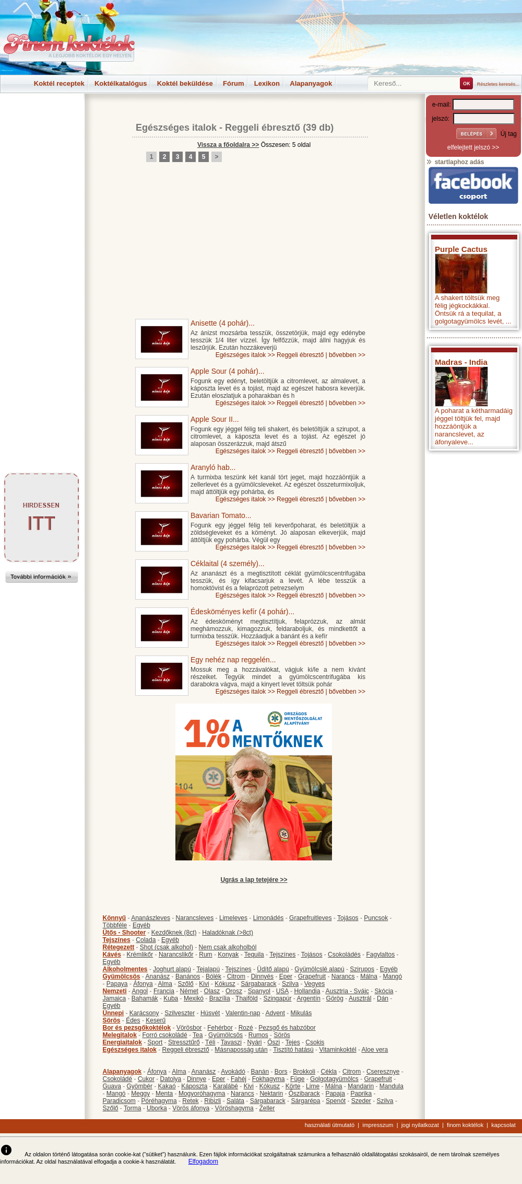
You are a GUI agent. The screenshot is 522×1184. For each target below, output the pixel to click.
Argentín (309, 998)
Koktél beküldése (185, 83)
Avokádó (233, 1071)
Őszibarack (304, 1093)
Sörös (112, 1020)
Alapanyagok (311, 83)
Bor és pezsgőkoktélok (137, 1027)
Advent (274, 1013)
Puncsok (376, 918)
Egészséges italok (176, 127)
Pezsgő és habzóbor (286, 1027)
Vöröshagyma (234, 1108)
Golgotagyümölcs (334, 1079)
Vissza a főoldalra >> (228, 144)
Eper (285, 976)
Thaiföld (246, 998)
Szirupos (362, 969)
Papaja (335, 1093)
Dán (382, 998)
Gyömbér (139, 1086)
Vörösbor (189, 1027)
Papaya (117, 983)
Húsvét (210, 1013)
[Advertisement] (42, 117)
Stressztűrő (184, 1042)
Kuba (170, 998)
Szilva (290, 983)
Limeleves (233, 918)
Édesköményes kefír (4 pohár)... (242, 611)
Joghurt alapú (172, 969)
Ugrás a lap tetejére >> (253, 879)
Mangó (392, 976)
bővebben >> (347, 355)
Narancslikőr (176, 954)
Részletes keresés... (498, 84)
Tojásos (348, 918)
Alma (165, 983)
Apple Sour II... (215, 419)
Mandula (391, 1086)
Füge (297, 1079)
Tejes (293, 1042)
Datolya (171, 1079)
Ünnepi (113, 1013)
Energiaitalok (122, 1042)
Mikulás (301, 1013)
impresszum (377, 1125)
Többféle (115, 925)
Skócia (383, 991)
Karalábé (225, 1086)
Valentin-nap (243, 1013)
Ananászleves (150, 918)
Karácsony (144, 1013)
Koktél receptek (59, 83)
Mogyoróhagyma (202, 1093)
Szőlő (186, 983)
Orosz (234, 991)
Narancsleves (195, 918)
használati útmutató (329, 1125)
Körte (293, 1086)
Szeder (361, 1101)
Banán (260, 1071)
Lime (312, 1086)
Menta (164, 1093)
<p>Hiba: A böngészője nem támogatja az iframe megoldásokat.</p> (473, 593)
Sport (155, 1042)
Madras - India (461, 362)
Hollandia (307, 991)
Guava (112, 1086)
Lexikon (267, 83)
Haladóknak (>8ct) (227, 932)
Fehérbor (220, 1027)
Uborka (157, 1108)
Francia (163, 991)
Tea (198, 1035)
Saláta (235, 1101)
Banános (187, 976)
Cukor (146, 1079)
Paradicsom (119, 1101)
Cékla (329, 1071)
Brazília (219, 998)
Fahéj (238, 1079)
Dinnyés (262, 976)
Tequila (254, 954)
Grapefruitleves (310, 918)
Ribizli (212, 1101)
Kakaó (167, 1086)
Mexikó (194, 998)
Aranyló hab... (213, 467)
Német (189, 991)
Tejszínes (116, 940)
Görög (334, 998)
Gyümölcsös (121, 976)
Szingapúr (277, 998)
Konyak (228, 954)
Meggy (140, 1093)
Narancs (343, 976)
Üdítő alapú (273, 969)
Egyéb (141, 925)
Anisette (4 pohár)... (223, 323)
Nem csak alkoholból (228, 947)
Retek (190, 1101)
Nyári (254, 1042)
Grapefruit (312, 976)
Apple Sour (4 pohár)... (228, 371)
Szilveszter (179, 1013)
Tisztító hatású (293, 1049)
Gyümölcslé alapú (319, 969)
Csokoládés (344, 954)
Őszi (273, 1042)
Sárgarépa (305, 1101)
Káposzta (194, 1086)
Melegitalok (120, 1035)
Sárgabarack (258, 983)
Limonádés (268, 918)
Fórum (233, 83)
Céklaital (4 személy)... (228, 563)
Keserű (155, 1020)
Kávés (112, 954)
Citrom (236, 976)
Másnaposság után (241, 1049)
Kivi (204, 983)
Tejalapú (208, 969)
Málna (368, 976)
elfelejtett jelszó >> (473, 147)
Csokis (314, 1042)
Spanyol (259, 991)
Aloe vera (375, 1049)
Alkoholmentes (125, 969)
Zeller (267, 1108)
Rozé (246, 1027)
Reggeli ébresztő (262, 127)
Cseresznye (382, 1071)
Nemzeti (115, 991)
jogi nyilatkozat (420, 1125)
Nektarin (271, 1093)
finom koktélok (465, 1125)
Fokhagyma (268, 1079)
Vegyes (314, 983)
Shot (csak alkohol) (166, 947)
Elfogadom (203, 1161)
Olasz (212, 991)
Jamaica (114, 998)
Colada (146, 940)
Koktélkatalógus (120, 83)
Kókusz (225, 983)
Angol (140, 991)
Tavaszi (231, 1042)
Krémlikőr (140, 954)
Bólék (213, 976)
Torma (132, 1108)
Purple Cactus (461, 249)
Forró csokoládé (165, 1035)
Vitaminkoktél (337, 1049)
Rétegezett (119, 947)
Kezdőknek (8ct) (174, 932)
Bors (281, 1071)
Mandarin (361, 1086)
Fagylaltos (380, 954)
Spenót (336, 1101)
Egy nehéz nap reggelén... (233, 660)
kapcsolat (503, 1125)
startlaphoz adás (455, 162)
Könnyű (114, 918)
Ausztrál (360, 998)
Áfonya (142, 983)
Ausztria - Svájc (347, 991)
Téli (210, 1042)
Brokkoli (304, 1071)
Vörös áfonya (190, 1108)
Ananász (158, 976)
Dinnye (196, 1079)
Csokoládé (118, 1079)
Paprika (361, 1093)
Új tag (509, 133)
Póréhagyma (159, 1101)
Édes (133, 1020)
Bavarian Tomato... (221, 515)
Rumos (258, 1035)
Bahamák (145, 998)
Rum (205, 954)
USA (282, 991)
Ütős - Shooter (124, 932)
